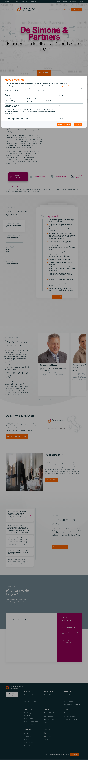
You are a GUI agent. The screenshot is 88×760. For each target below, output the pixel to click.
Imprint (67, 86)
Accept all (78, 124)
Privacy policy (59, 86)
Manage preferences (64, 124)
